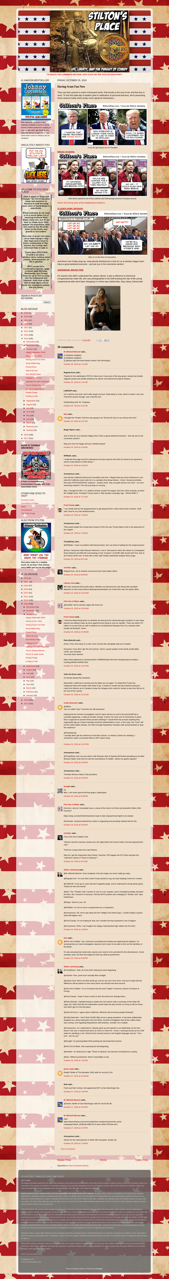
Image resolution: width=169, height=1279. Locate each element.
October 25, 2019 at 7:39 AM (76, 515)
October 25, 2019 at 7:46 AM (76, 533)
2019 (26, 338)
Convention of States (29, 503)
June (28, 412)
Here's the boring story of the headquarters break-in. (81, 203)
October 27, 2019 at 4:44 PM (76, 1107)
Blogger (99, 1269)
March (29, 423)
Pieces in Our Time (34, 356)
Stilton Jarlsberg (71, 870)
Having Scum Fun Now (35, 360)
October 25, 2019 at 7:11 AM (76, 497)
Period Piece (31, 367)
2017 (26, 438)
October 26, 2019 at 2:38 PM (76, 929)
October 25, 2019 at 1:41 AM (76, 382)
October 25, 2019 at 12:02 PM (76, 744)
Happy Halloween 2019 (35, 352)
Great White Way (33, 363)
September (31, 401)
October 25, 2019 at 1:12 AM (76, 364)
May (28, 415)
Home (103, 1159)
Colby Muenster (71, 703)
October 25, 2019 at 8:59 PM (76, 796)
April (28, 419)
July (28, 408)
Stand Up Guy (32, 371)
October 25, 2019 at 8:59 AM (76, 575)
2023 (26, 324)
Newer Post (64, 1159)
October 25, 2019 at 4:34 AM (76, 447)
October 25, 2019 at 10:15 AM (76, 593)
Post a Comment (68, 1149)
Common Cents (27, 500)
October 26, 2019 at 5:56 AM (76, 825)
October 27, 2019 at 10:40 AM (76, 1076)
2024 (26, 320)
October (29, 349)
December (30, 342)
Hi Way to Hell (32, 396)
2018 (26, 435)
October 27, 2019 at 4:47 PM (76, 1128)
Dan (65, 414)
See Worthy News (33, 374)
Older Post (142, 1159)
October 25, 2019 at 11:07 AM (76, 666)
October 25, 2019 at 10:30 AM (76, 608)
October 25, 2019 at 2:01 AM (76, 406)
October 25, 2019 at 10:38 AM (76, 632)
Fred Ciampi (69, 505)
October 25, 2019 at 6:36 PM (76, 778)
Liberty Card (69, 583)
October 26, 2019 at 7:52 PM (76, 1060)
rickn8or (67, 568)
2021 (26, 331)
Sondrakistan (26, 510)
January (29, 430)
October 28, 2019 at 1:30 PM (76, 1143)
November (30, 345)
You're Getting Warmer (35, 385)
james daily (69, 1069)
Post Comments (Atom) (78, 1166)
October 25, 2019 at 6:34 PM (76, 762)
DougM (67, 786)
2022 (26, 327)
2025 (26, 317)
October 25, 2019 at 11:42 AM (76, 694)
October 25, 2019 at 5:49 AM (76, 465)
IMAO (23, 507)
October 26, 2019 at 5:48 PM (76, 958)
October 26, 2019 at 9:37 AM (76, 861)
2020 (26, 335)
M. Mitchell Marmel (72, 352)
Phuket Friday (31, 392)
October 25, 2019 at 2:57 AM (76, 421)
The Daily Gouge (28, 513)
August (29, 404)
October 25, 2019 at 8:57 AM (76, 559)
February (30, 426)
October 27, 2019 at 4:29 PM (76, 1092)
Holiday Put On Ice (34, 378)
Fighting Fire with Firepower (37, 381)
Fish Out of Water (71, 601)
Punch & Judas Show (35, 389)
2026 (26, 313)
